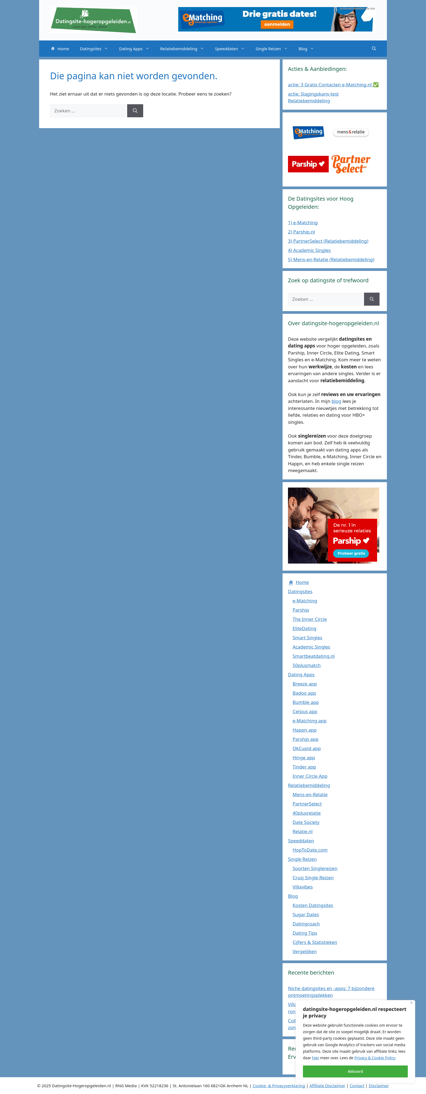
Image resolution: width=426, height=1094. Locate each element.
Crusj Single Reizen (313, 877)
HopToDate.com (310, 850)
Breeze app (305, 684)
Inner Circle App (310, 776)
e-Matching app (310, 720)
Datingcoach (306, 924)
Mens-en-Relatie (310, 794)
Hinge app (304, 757)
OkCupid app (307, 748)
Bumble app (306, 702)
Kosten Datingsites (313, 905)
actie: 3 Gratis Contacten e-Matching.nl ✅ (333, 84)
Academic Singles (311, 647)
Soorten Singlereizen (315, 868)
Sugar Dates (306, 914)
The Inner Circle (310, 619)
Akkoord (355, 1071)
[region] (355, 1041)
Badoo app (304, 693)
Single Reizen (274, 48)
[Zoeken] (135, 110)
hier (315, 1057)
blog (336, 401)
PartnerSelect (307, 804)
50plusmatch (307, 665)
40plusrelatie (307, 813)
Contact (357, 1085)
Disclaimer (379, 1085)
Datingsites (97, 48)
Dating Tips (305, 933)
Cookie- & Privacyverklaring (279, 1085)
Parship (301, 610)
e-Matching (305, 600)
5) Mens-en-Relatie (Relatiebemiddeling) (331, 259)
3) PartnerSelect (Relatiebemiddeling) (328, 241)
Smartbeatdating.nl (314, 656)
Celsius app (305, 711)
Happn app (305, 730)
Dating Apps (137, 48)
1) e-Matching (303, 222)
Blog (309, 48)
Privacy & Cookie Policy (374, 1057)
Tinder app (304, 767)
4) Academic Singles (309, 250)
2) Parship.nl (301, 232)
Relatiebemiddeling (185, 48)
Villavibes (303, 887)
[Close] (411, 1002)
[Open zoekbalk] (374, 48)
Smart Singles (307, 637)
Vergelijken (305, 951)
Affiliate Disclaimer (327, 1085)
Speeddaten (232, 48)
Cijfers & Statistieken (315, 942)
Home (59, 49)
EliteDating (304, 628)
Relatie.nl (303, 831)
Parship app (305, 739)
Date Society (306, 822)
